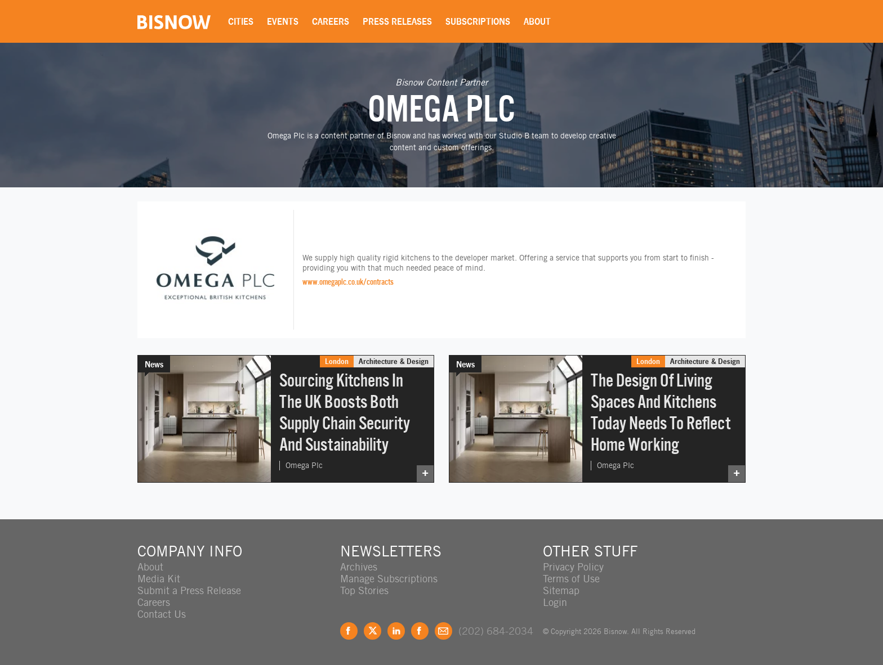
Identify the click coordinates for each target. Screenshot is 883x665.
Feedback (443, 631)
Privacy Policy (573, 567)
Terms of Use (571, 579)
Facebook (349, 631)
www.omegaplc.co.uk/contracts (348, 281)
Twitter (372, 631)
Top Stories (364, 590)
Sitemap (561, 590)
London (337, 361)
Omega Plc (304, 465)
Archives (358, 567)
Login (555, 602)
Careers (330, 21)
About (537, 21)
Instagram (420, 631)
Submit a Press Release (189, 590)
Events (282, 21)
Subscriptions (477, 21)
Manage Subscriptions (389, 579)
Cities (240, 21)
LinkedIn (396, 631)
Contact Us (161, 614)
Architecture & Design (394, 361)
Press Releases (397, 21)
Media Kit (158, 579)
